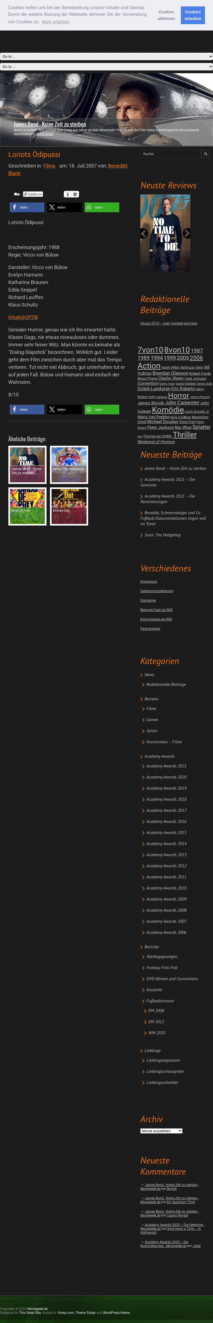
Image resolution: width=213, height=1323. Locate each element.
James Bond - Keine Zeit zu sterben (50, 124)
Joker (196, 1246)
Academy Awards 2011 (166, 877)
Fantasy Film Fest (162, 968)
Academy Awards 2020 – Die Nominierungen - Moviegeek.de (164, 1244)
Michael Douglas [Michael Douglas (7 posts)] (162, 421)
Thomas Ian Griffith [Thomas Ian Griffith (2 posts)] (157, 436)
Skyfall (172, 1189)
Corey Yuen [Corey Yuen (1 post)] (167, 384)
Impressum (148, 582)
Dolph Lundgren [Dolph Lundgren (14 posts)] (154, 388)
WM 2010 (156, 1033)
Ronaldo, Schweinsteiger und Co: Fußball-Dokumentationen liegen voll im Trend (173, 518)
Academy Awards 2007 (166, 921)
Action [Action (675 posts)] (149, 366)
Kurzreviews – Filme (164, 742)
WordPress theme (116, 1313)
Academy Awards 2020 (166, 777)
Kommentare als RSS (156, 619)
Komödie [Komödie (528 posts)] (168, 410)
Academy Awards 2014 (166, 844)
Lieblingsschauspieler (165, 1071)
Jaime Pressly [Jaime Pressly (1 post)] (200, 397)
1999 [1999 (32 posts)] (170, 358)
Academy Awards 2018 (166, 799)
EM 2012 (156, 1022)
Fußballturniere (160, 1001)
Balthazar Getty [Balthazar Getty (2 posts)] (192, 367)
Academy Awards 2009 (166, 899)
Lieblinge (152, 1051)
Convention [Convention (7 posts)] (148, 383)
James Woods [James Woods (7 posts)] (151, 403)
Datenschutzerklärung (156, 591)
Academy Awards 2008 (166, 910)
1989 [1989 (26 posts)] (144, 358)
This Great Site (30, 1313)
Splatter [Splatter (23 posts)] (201, 427)
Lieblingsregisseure (163, 1060)
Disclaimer (148, 600)
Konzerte (154, 990)
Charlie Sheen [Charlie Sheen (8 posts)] (171, 378)
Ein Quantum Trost (181, 1202)
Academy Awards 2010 (166, 888)
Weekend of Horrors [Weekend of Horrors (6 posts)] (156, 441)
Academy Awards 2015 (166, 833)
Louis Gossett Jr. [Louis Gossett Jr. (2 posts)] (197, 412)
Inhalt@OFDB (23, 317)
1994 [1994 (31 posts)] (157, 358)
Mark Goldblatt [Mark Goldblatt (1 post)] (180, 417)
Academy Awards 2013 (166, 855)
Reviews (151, 699)
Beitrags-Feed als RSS (156, 610)
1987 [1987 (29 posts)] (197, 351)
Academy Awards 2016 (166, 822)
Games (152, 720)
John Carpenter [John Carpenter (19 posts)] (182, 402)
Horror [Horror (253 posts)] (178, 395)
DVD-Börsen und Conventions (172, 979)
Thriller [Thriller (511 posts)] (185, 434)
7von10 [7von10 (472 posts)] (150, 349)
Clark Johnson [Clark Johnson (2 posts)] (195, 379)
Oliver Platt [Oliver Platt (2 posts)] (187, 422)
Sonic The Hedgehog (162, 535)
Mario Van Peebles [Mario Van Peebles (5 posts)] (153, 417)
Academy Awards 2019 (166, 788)
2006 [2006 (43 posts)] (196, 357)
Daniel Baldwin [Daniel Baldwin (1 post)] (186, 384)
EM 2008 (156, 1011)
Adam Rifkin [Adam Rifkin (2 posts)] (170, 367)
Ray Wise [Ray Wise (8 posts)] (183, 427)
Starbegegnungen (161, 957)
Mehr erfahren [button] (56, 21)
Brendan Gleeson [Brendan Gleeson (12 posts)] (170, 373)
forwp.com (66, 1313)
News (149, 675)
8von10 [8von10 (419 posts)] (177, 349)
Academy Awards (159, 756)
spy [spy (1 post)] (140, 436)
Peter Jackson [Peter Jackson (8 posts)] (160, 427)
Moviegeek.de (37, 1309)
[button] (27, 207)
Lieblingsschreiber (162, 1083)
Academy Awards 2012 (166, 866)
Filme (151, 709)
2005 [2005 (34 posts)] (183, 358)
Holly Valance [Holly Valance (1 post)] (157, 397)
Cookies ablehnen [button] (166, 15)
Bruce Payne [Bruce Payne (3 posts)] (147, 378)
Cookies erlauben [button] (193, 15)
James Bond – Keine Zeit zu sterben (175, 469)
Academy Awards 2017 (166, 810)
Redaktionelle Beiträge (166, 685)
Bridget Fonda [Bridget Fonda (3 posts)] (200, 373)
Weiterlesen (45, 134)
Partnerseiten (150, 629)
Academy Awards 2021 (166, 766)
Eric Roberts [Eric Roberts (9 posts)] (183, 388)
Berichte (151, 947)
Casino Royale (177, 1215)
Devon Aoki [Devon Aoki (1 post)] (204, 384)
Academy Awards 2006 (166, 933)
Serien (151, 731)
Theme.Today (85, 1313)
